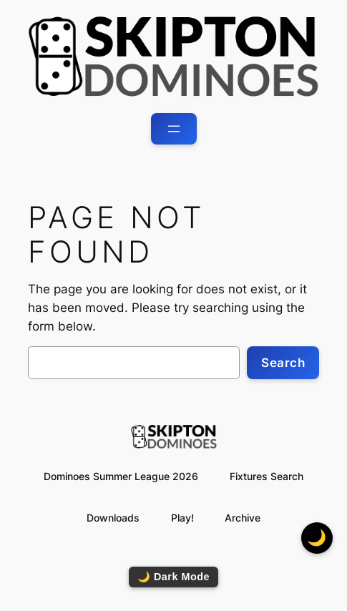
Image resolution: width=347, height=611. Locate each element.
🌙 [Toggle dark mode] (317, 538)
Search (283, 363)
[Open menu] (174, 129)
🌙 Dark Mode (173, 576)
